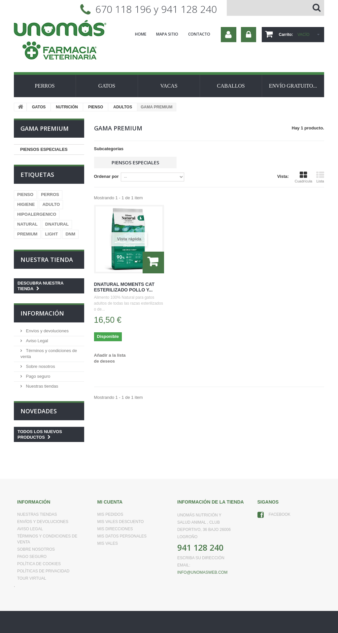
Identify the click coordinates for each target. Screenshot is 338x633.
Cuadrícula (303, 177)
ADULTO (51, 204)
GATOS (106, 86)
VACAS (168, 86)
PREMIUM (27, 234)
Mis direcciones (115, 529)
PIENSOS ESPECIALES (44, 149)
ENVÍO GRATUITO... (293, 86)
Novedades (38, 411)
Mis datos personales (122, 536)
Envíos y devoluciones (47, 330)
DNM (70, 234)
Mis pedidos (110, 514)
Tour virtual (31, 578)
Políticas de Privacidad (43, 571)
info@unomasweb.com (202, 572)
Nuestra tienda (46, 259)
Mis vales (107, 543)
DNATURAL (57, 224)
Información (42, 313)
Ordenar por (106, 176)
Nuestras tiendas (41, 386)
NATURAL (27, 224)
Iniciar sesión (248, 34)
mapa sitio (167, 34)
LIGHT (51, 234)
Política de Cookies (39, 564)
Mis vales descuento (120, 521)
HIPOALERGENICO (36, 214)
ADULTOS (122, 107)
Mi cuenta (110, 502)
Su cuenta (228, 34)
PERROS (44, 86)
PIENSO (95, 107)
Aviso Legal (36, 340)
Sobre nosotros (40, 366)
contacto (199, 34)
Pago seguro (37, 376)
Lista (320, 177)
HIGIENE (26, 204)
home (140, 34)
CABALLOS (231, 86)
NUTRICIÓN (67, 107)
